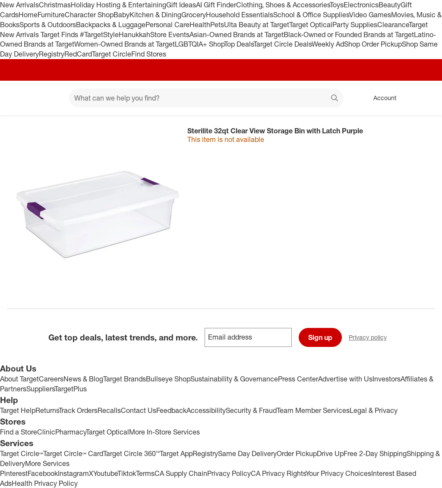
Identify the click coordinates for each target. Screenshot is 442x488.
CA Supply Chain (181, 473)
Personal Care (167, 24)
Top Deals (238, 44)
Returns (47, 410)
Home (28, 14)
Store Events (169, 34)
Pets (217, 24)
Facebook (43, 473)
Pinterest (14, 473)
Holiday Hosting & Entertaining (118, 4)
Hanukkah (134, 34)
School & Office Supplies (311, 14)
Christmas (55, 4)
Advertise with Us (345, 379)
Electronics (361, 4)
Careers (51, 379)
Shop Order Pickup (373, 44)
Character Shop (89, 14)
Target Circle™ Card (73, 453)
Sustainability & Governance (234, 379)
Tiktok (126, 473)
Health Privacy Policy (45, 483)
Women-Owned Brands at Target (124, 44)
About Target (19, 379)
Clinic (46, 432)
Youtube (105, 473)
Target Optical (310, 24)
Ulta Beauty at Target (256, 24)
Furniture (51, 14)
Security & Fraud (251, 410)
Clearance (393, 24)
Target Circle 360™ (131, 453)
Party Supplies (354, 24)
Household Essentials (239, 14)
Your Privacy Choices (338, 473)
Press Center (298, 379)
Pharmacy (70, 432)
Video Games (370, 14)
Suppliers (40, 388)
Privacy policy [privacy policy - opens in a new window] (371, 338)
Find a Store (18, 432)
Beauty (390, 4)
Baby (121, 14)
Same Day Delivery (247, 453)
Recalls (109, 410)
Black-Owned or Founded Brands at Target (349, 34)
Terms (145, 473)
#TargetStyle (99, 34)
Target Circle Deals (282, 44)
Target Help (17, 410)
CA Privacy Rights (278, 473)
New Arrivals (19, 4)
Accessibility (206, 410)
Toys (337, 4)
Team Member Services (313, 410)
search (335, 98)
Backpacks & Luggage (110, 24)
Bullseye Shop (168, 379)
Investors (387, 379)
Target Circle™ (21, 453)
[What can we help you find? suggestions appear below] (206, 97)
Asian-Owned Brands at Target (236, 34)
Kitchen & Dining (155, 14)
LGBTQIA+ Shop (199, 44)
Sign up (320, 337)
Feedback (171, 410)
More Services (47, 463)
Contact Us (138, 410)
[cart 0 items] (423, 97)
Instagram (73, 473)
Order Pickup (297, 453)
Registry (51, 54)
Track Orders (78, 410)
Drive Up (330, 453)
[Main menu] (49, 97)
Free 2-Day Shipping (375, 453)
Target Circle (111, 54)
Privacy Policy (229, 473)
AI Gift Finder (216, 4)
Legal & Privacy (374, 410)
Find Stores (148, 54)
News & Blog (83, 379)
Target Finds (60, 34)
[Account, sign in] (380, 97)
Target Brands (124, 379)
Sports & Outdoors (47, 24)
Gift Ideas (181, 4)
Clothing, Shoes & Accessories (283, 4)
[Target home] (19, 98)
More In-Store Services (164, 432)
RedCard (78, 54)
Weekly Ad (328, 44)
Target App (176, 453)
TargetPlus (70, 388)
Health (199, 24)
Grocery (193, 14)
